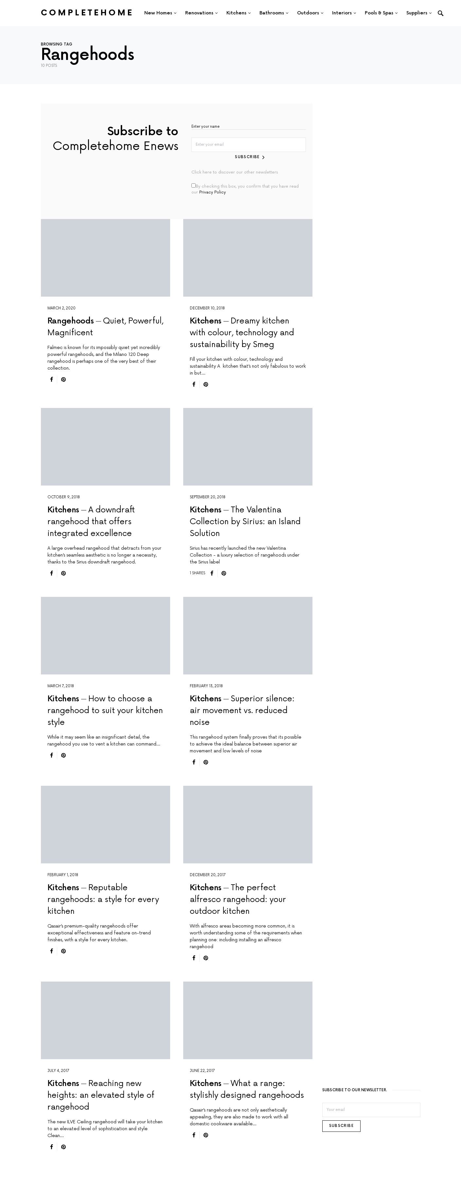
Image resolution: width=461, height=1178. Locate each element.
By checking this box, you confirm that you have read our (245, 188)
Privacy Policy (212, 191)
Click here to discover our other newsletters (234, 171)
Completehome (87, 13)
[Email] (371, 1109)
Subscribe (247, 156)
